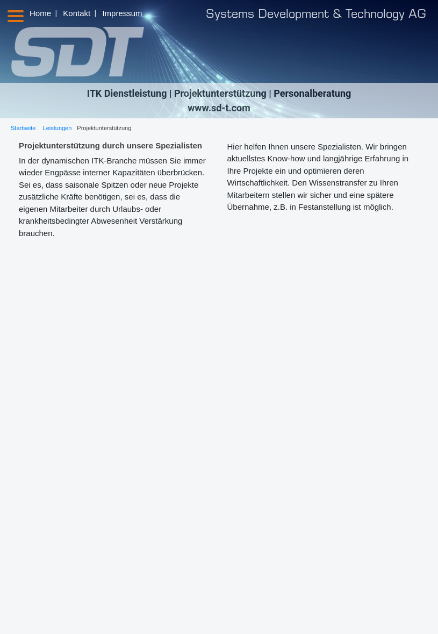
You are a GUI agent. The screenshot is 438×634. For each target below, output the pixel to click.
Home (40, 13)
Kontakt (76, 13)
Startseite (23, 128)
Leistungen (57, 128)
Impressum (122, 13)
